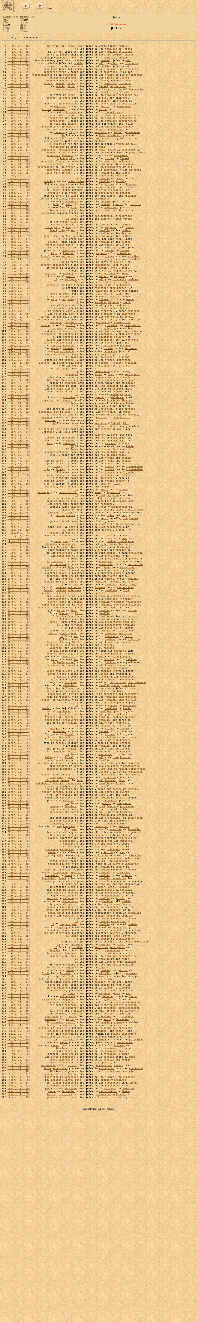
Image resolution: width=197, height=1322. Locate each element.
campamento (49, 1191)
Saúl (66, 348)
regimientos (113, 192)
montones (126, 1001)
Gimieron (72, 1202)
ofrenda (122, 113)
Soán (111, 441)
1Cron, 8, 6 (18, 725)
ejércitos (112, 372)
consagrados (103, 818)
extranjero (129, 1233)
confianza (51, 1212)
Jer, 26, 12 (18, 462)
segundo (65, 1101)
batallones (106, 224)
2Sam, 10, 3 (18, 355)
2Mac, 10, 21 (18, 1219)
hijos (56, 47)
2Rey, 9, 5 (18, 407)
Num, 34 (18, 203)
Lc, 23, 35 (18, 1271)
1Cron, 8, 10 (18, 728)
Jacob (103, 600)
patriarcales (128, 106)
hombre (111, 642)
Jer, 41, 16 (18, 555)
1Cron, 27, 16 (18, 863)
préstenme (125, 1226)
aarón (25, 31)
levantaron (135, 973)
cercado (59, 403)
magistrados (119, 600)
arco (61, 593)
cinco (80, 704)
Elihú (64, 763)
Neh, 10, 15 (18, 1115)
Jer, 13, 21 (18, 452)
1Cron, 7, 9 (18, 711)
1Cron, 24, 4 (18, 815)
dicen (119, 1229)
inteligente (125, 642)
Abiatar (63, 828)
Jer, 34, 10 (18, 476)
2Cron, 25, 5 (18, 967)
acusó (118, 1219)
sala (70, 490)
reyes (65, 434)
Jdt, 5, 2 (18, 1164)
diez (81, 279)
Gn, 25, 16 (18, 47)
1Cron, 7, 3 (18, 704)
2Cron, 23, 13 (18, 953)
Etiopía (65, 1160)
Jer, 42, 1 (18, 559)
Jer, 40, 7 (18, 542)
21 (67, 255)
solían (124, 331)
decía (118, 991)
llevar (133, 1291)
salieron (124, 186)
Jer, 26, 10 (18, 455)
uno (125, 110)
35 (64, 1184)
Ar (58, 144)
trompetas (110, 414)
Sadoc (46, 832)
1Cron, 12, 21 (18, 763)
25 (72, 528)
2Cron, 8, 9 (18, 911)
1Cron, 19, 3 (18, 794)
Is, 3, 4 (18, 431)
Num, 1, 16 (18, 82)
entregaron (102, 1022)
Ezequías (69, 984)
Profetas (71, 1298)
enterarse (57, 455)
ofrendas (67, 99)
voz (24, 27)
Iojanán (128, 559)
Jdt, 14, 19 (18, 1198)
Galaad (52, 282)
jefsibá (5, 27)
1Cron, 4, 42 (18, 690)
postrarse (127, 960)
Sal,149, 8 (18, 631)
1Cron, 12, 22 (18, 766)
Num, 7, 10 (18, 113)
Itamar (70, 818)
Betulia (44, 1167)
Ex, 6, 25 (18, 54)
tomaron (46, 310)
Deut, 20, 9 (18, 224)
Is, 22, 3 (18, 438)
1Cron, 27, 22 (18, 866)
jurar (71, 1081)
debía (64, 773)
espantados (103, 445)
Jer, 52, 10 (18, 573)
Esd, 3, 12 (18, 1039)
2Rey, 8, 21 (18, 403)
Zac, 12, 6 (18, 624)
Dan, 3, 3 (18, 669)
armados (130, 776)
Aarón (62, 78)
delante (44, 507)
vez (116, 1195)
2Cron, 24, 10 (18, 956)
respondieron (66, 286)
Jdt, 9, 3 (18, 1188)
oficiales (50, 645)
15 (60, 759)
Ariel (112, 1056)
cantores (77, 749)
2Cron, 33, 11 (18, 1015)
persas (129, 645)
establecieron (125, 1119)
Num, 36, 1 (18, 206)
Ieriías (68, 853)
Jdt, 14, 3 (18, 1191)
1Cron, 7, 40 (18, 718)
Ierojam (55, 866)
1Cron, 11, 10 (18, 756)
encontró (69, 407)
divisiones (112, 877)
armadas (115, 348)
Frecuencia (24, 16)
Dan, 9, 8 (18, 680)
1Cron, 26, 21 (18, 842)
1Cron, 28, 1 (18, 870)
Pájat (127, 1115)
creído (130, 1278)
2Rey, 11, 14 (18, 414)
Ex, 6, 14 (18, 51)
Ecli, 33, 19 (18, 1226)
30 (76, 331)
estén (98, 441)
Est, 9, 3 (18, 662)
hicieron (125, 92)
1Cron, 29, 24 (18, 897)
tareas (60, 884)
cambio (129, 745)
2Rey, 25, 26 (18, 424)
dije (54, 351)
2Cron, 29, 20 (18, 980)
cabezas (74, 230)
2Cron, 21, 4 (18, 935)
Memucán (62, 649)
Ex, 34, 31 (18, 78)
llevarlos (53, 1295)
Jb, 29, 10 (18, 638)
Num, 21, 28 (18, 144)
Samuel (48, 700)
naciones (111, 1250)
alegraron (124, 956)
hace (126, 635)
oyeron (99, 469)
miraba (72, 1271)
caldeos (110, 524)
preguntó (128, 172)
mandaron (129, 1298)
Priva (47, 635)
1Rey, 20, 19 (18, 400)
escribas (133, 300)
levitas (127, 272)
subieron (113, 455)
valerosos (74, 700)
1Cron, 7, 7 (18, 707)
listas (130, 735)
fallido (71, 593)
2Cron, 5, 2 (18, 908)
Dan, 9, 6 (18, 676)
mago (53, 538)
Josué (49, 199)
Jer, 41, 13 (18, 552)
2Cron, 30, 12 (18, 994)
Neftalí (68, 776)
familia (104, 189)
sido (116, 586)
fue (55, 116)
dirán (110, 621)
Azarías (77, 1208)
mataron (61, 244)
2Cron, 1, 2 (18, 901)
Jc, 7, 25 (18, 310)
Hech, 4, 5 (18, 1284)
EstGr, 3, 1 (18, 1160)
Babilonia (118, 517)
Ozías (61, 1177)
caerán (99, 593)
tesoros (53, 1029)
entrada (68, 953)
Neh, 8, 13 (18, 1101)
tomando (67, 472)
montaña (48, 690)
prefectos (136, 662)
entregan (43, 583)
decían (118, 1271)
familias (111, 51)
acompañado (57, 168)
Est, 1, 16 (18, 652)
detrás (111, 1091)
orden (58, 994)
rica (125, 417)
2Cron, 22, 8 (18, 946)
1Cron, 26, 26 (18, 846)
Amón (102, 1164)
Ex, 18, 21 (18, 65)
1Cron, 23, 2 (18, 804)
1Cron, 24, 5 (18, 818)
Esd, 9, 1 (18, 1074)
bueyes (51, 110)
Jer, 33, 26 (18, 472)
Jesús (125, 1302)
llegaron (69, 766)
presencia (55, 825)
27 (67, 531)
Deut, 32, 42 (18, 230)
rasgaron (131, 1198)
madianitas (102, 310)
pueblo (105, 65)
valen (62, 362)
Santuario (136, 99)
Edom (102, 58)
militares (101, 1008)
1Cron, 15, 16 (18, 787)
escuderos (102, 379)
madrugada (56, 980)
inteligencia (66, 635)
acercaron (50, 78)
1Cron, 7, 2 (18, 700)
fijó (54, 1222)
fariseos (114, 1278)
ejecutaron (58, 963)
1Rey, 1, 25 (18, 369)
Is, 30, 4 (18, 441)
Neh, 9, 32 (18, 1105)
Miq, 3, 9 (18, 604)
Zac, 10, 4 (18, 618)
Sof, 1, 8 (18, 611)
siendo (73, 690)
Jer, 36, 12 (18, 493)
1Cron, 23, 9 (18, 808)
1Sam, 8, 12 (18, 327)
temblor (118, 58)
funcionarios (74, 379)
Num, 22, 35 (18, 165)
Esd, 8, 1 (18, 1053)
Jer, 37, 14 (18, 510)
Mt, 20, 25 (18, 1253)
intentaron (103, 1305)
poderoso (52, 683)
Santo (68, 1288)
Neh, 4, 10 (18, 1091)
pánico (64, 58)
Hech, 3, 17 (18, 1281)
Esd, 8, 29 (18, 1067)
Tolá (126, 700)
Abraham (127, 472)
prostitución (67, 583)
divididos (70, 815)
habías (130, 452)
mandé (130, 351)
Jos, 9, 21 (18, 255)
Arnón (127, 144)
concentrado (137, 915)
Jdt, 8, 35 (18, 1184)
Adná (122, 929)
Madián (103, 313)
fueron (123, 61)
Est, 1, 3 (18, 645)
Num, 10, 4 (18, 120)
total (103, 704)
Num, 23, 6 (18, 168)
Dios (74, 227)
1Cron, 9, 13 (18, 742)
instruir (54, 224)
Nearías (115, 690)
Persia (103, 649)
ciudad (51, 400)
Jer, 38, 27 (18, 531)
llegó (64, 1257)
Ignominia (113, 583)
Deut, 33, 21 (18, 237)
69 (70, 1094)
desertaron (102, 438)
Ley (47, 1298)
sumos (54, 1260)
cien (114, 68)
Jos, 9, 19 (18, 251)
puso (74, 72)
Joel (57, 704)
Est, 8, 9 (18, 659)
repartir (122, 203)
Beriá (59, 732)
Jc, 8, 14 (18, 320)
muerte (54, 960)
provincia (136, 656)
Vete (117, 1184)
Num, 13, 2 (18, 123)
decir (104, 120)
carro (67, 110)
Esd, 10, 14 (18, 1088)
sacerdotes (112, 448)
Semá (70, 732)
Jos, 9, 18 (18, 244)
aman (98, 583)
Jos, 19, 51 (18, 269)
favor (79, 1181)
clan (120, 206)
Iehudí (115, 500)
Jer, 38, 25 (18, 528)
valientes (74, 697)
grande (69, 424)
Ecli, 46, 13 (18, 1236)
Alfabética (7, 16)
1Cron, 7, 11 (18, 714)
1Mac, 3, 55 (18, 1205)
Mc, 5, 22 (18, 1257)
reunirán (60, 120)
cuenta (70, 611)
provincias (64, 656)
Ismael (70, 47)
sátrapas (133, 1164)
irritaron (121, 341)
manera (48, 92)
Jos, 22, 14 (18, 279)
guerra (54, 618)
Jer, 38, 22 (18, 524)
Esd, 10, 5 (18, 1081)
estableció (43, 932)
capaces (53, 72)
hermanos (77, 742)
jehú (4, 31)
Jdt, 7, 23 (18, 1177)
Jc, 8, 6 (18, 317)
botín (58, 977)
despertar (68, 1191)
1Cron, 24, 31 (18, 832)
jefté (5, 29)
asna (46, 161)
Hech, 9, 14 (18, 1291)
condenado (136, 1274)
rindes (70, 517)
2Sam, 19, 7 (18, 362)
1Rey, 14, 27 (18, 383)
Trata (71, 628)
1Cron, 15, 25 (18, 790)
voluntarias (133, 1022)
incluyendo (70, 856)
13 (52, 732)
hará (69, 334)
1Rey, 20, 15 (18, 393)
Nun (68, 199)
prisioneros (61, 310)
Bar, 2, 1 (18, 1246)
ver (128, 531)
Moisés (51, 89)
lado (54, 490)
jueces (109, 300)
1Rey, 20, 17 (18, 396)
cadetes (68, 393)
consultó (69, 1005)
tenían (48, 403)
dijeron (134, 196)
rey (71, 369)
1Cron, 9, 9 (18, 738)
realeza (67, 1236)
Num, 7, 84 (18, 116)
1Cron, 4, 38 (18, 687)
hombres (71, 127)
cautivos (60, 230)
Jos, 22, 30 (18, 289)
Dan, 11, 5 (18, 683)
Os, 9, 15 (18, 597)
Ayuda (50, 8)
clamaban (124, 1177)
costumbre (66, 414)
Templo (57, 1060)
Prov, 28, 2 (18, 642)
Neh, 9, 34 (18, 1108)
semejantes (114, 624)
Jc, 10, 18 (18, 324)
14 (76, 51)
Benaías (77, 576)
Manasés (50, 286)
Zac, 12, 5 (18, 621)
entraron (63, 535)
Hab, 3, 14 (18, 607)
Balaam (57, 165)
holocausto (48, 172)
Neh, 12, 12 (18, 1136)
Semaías (124, 1056)
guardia (109, 1260)
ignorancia (49, 1281)
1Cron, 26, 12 (18, 839)
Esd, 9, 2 (18, 1077)
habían (129, 244)
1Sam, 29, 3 (18, 338)
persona (62, 61)
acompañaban (134, 552)
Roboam (67, 915)
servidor (48, 472)
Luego (64, 182)
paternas (58, 123)
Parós (116, 1115)
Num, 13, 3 (18, 127)
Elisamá (101, 493)
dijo (72, 151)
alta (60, 1018)
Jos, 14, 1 (18, 262)
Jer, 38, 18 (18, 521)
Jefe (70, 673)
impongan (71, 452)
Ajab (120, 389)
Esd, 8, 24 (18, 1063)
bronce (45, 383)
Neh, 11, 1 (18, 1119)
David (128, 756)
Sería (52, 1088)
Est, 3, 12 (18, 656)
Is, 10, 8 (18, 434)
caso (60, 386)
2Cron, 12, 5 (18, 915)
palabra (62, 427)
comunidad (110, 61)
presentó (52, 915)
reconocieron (108, 1302)
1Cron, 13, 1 (18, 780)
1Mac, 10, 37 (18, 1212)
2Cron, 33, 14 (18, 1018)
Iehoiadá (71, 960)
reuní (65, 1049)
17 (54, 396)
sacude (129, 58)
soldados (111, 362)
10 (76, 113)
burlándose (103, 1271)
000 (82, 776)
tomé (61, 213)
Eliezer (100, 1056)
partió (58, 161)
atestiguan (63, 1112)
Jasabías (131, 1146)
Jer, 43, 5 (18, 569)
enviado (119, 165)
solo (123, 307)
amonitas (101, 355)
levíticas (125, 54)
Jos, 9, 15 (18, 241)
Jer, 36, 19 (18, 503)
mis (82, 434)
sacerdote (53, 179)
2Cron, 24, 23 (18, 963)
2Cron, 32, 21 (18, 1011)
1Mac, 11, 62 (18, 1215)
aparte (58, 1063)
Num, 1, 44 (18, 89)
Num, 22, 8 (18, 148)
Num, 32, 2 (18, 196)
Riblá (116, 573)
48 (51, 1278)
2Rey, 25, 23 (18, 421)
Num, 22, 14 (18, 154)
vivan (127, 255)
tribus (123, 47)
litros (45, 61)
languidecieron (129, 1202)
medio (104, 580)
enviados (101, 151)
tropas (70, 192)
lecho (133, 1188)
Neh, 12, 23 (18, 1143)
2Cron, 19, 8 (18, 932)
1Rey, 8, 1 (18, 376)
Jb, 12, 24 (18, 635)
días (50, 1084)
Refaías (128, 690)
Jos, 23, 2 (18, 300)
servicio (135, 818)
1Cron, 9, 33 (18, 749)
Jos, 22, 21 (18, 286)
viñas (50, 334)
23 (67, 421)
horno (56, 590)
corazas (68, 1091)
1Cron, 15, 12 (18, 783)
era (56, 414)
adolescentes (107, 431)
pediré (60, 611)
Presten (118, 427)
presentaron (103, 113)
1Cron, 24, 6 (18, 825)
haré (72, 624)
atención (131, 427)
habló (49, 901)
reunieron (71, 234)
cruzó (50, 939)
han (112, 345)
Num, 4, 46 (18, 96)
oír (52, 1198)
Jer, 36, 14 (18, 500)
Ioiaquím (71, 1136)
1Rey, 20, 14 (18, 389)
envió (71, 158)
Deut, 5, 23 (18, 220)
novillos (131, 998)
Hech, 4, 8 (18, 1288)
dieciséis (128, 815)
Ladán (127, 808)
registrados (118, 811)
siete (80, 649)
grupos (112, 839)
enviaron (101, 500)
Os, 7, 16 (18, 593)
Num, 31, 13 (18, 186)
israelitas (112, 127)
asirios (100, 1170)
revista (47, 393)
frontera (66, 939)
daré (75, 431)
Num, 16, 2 (18, 130)
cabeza (69, 607)
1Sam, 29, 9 (18, 345)
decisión (67, 1084)
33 (24, 29)
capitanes (124, 120)
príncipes (134, 376)
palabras (117, 469)
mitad (69, 1153)
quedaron (117, 148)
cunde (50, 58)
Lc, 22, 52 (18, 1264)
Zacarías (60, 1208)
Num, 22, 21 (18, 161)
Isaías (69, 704)
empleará (71, 327)
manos (54, 313)
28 (60, 735)
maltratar (119, 1305)
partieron (113, 154)
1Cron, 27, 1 (18, 856)
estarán (125, 884)
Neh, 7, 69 (18, 1094)
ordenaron (101, 984)
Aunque (73, 441)
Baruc (113, 503)
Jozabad (77, 1129)
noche (25, 23)
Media (121, 649)
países (115, 1233)
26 (66, 745)
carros (109, 403)
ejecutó (118, 237)
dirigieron (133, 1195)
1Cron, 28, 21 (18, 884)
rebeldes (107, 597)
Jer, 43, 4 (18, 566)
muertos (44, 230)
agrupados (56, 967)
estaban (125, 407)
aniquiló (69, 1240)
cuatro (79, 745)
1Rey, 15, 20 (18, 386)
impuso (57, 365)
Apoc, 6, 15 (18, 1309)
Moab (69, 144)
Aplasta (53, 1229)
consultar (68, 780)
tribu (103, 123)
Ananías (50, 497)
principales (76, 210)
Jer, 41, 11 (18, 548)
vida (74, 241)
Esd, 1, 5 (18, 1032)
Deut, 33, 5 (18, 234)
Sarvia (45, 372)
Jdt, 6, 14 (18, 1167)
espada (121, 593)
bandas (103, 348)
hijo (57, 199)
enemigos (101, 230)
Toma (63, 175)
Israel (127, 51)
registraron (118, 96)
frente (55, 217)
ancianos (117, 220)
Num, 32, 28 (18, 199)
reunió (70, 980)
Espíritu (57, 1288)
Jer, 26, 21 (18, 469)
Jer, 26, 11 (18, 459)
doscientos (133, 393)
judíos (25, 18)
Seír (63, 690)
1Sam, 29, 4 (18, 341)
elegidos (128, 1212)
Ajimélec (63, 832)
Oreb (116, 310)
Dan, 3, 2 (18, 666)
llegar (55, 407)
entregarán (109, 486)
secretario (121, 493)
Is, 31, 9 (18, 445)
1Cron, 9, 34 (18, 752)
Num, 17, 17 (18, 134)
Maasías (133, 490)
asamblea (120, 977)
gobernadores (66, 659)
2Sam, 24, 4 (18, 365)
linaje (111, 472)
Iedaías (55, 1132)
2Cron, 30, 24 (18, 998)
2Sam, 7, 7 (18, 351)
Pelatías (51, 576)
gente (116, 417)
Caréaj (60, 545)
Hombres (52, 776)
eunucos (130, 483)
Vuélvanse (133, 151)
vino (69, 237)
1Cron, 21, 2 (18, 797)
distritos (106, 389)
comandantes (46, 192)
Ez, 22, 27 (18, 580)
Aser (80, 718)
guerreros (121, 718)
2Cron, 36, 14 (18, 1025)
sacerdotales (128, 828)
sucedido (57, 1219)
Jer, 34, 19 (18, 479)
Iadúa (73, 1139)
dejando (101, 296)
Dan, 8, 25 (18, 673)
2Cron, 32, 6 (18, 1008)
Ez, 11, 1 (18, 576)
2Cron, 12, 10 (18, 922)
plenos (57, 1291)
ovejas (52, 998)
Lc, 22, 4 (18, 1260)
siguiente (51, 929)
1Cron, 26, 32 (18, 853)
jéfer (5, 21)
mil (128, 65)
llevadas (69, 524)
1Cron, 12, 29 (18, 770)
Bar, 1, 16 (18, 1243)
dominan (124, 1253)
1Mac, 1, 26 (18, 1202)
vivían (132, 725)
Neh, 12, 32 (18, 1153)
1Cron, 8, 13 (18, 732)
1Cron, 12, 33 (18, 773)
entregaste (67, 1188)
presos (66, 1295)
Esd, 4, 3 (18, 1046)
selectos (135, 718)
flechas (53, 607)
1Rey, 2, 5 (18, 372)
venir (52, 1015)
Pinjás (57, 54)
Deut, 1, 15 (18, 213)
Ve (123, 503)
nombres (68, 320)
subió (121, 980)
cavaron (73, 141)
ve (48, 1233)
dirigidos (65, 1305)
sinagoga (109, 1257)
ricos (121, 1309)
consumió (47, 144)
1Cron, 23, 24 (18, 811)
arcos (49, 1091)
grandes (44, 1226)
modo (132, 1260)
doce (81, 47)
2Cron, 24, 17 (18, 960)
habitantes (129, 732)
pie (119, 507)
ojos (46, 573)
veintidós (77, 770)
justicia (135, 237)
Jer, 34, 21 (18, 486)
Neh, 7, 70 (18, 1098)
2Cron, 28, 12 (18, 973)
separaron (121, 835)
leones (133, 614)
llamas (55, 220)
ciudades (66, 949)
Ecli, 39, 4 (18, 1233)
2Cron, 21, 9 (18, 939)
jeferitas (6, 23)
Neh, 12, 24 (18, 1146)
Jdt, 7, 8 (18, 1174)
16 (76, 465)
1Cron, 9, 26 (18, 745)
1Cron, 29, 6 (18, 887)
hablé (130, 528)
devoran (70, 590)
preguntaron (118, 338)
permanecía (48, 1271)
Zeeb (126, 310)
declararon (102, 251)
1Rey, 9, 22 (18, 379)
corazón (130, 621)
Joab (69, 365)
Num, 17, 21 (18, 137)
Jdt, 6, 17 (18, 1170)
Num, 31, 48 (18, 192)
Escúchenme (58, 1181)
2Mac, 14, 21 (18, 1222)
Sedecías (45, 486)
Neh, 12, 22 (18, 1139)
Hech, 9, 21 (18, 1295)
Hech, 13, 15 (18, 1298)
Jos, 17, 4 (18, 265)
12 (55, 327)
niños (125, 431)
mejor (61, 1088)
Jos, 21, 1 (18, 272)
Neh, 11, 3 (18, 1122)
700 (82, 853)
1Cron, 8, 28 (18, 735)
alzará (46, 673)
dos (82, 110)
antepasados (134, 82)
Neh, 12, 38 (18, 1157)
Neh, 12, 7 (18, 1132)
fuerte (112, 683)
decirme (107, 1074)
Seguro (124, 362)
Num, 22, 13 (18, 151)
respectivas (125, 697)
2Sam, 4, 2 (18, 348)
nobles (129, 141)
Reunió (61, 804)
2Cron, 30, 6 (18, 991)
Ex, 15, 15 (18, 58)
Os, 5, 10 (18, 586)
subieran (118, 1150)
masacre (107, 1188)
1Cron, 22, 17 (18, 801)
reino (73, 1212)
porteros (111, 745)
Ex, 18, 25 (18, 72)
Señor (59, 227)
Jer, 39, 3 (18, 535)
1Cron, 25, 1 (18, 835)
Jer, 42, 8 (18, 562)
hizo (66, 372)
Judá (69, 448)
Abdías (46, 704)
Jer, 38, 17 (18, 517)
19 (76, 251)
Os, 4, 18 (18, 583)
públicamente (138, 175)
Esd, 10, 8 (18, 1084)
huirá (50, 445)
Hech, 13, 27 (18, 1302)
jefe (4, 18)
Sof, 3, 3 (18, 614)
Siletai (77, 763)
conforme (102, 994)
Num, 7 (18, 99)
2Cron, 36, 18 (18, 1029)
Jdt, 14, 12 (18, 1195)
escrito (50, 320)
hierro (70, 631)
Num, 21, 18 (18, 141)
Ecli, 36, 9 (18, 1229)
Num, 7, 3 (18, 110)
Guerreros (112, 756)
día (59, 624)
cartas (57, 991)
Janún (127, 355)
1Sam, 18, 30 (18, 331)
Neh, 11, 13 (18, 1126)
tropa (73, 224)
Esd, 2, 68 (18, 1036)
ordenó (70, 787)
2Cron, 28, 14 (18, 977)
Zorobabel (51, 1043)
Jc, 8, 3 (18, 313)
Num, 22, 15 (18, 158)
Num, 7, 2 (18, 103)
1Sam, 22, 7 (18, 334)
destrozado (127, 673)
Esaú (65, 1174)
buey (105, 110)
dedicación (114, 99)
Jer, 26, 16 (18, 465)
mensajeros (132, 441)
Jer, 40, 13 (18, 545)
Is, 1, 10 (18, 427)
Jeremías (62, 462)
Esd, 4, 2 (18, 1043)
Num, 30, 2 (18, 182)
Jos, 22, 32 (18, 296)
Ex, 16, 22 (18, 61)
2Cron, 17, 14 (18, 929)
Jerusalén (57, 417)
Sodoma (103, 427)
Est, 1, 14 (18, 649)
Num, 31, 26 (18, 189)
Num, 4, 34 (18, 92)
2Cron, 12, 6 (18, 918)
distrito (105, 1160)
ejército (107, 365)
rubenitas (124, 296)
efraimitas (112, 973)
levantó (59, 151)
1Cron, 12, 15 (18, 759)
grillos (55, 631)
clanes (109, 85)
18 (51, 141)
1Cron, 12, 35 (18, 776)
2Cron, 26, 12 (18, 970)
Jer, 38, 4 (18, 514)
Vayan (118, 797)
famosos (100, 697)
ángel (53, 345)
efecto (105, 531)
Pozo (57, 141)
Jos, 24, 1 (18, 303)
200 (82, 773)
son (75, 54)
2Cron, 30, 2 (18, 987)
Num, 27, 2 (18, 179)
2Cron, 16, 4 (18, 925)
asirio (118, 1198)
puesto (109, 1060)
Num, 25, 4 (18, 175)
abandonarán (122, 445)
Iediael (77, 714)
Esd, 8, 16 (18, 1056)
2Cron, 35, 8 (18, 1022)
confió (70, 383)
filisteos (112, 331)
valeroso (56, 770)
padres (117, 676)
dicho (74, 258)
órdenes (68, 389)
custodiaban (133, 383)
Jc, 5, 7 (18, 307)
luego (107, 673)
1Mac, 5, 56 (18, 1208)
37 (102, 776)
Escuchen (45, 427)
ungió (80, 1236)
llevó (67, 510)
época (54, 1136)
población (110, 1181)
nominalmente (137, 811)
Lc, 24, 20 (18, 1274)
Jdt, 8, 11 (18, 1181)
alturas (110, 144)
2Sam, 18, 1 (18, 358)
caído (113, 590)
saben (68, 1253)
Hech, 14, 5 (18, 1305)
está (48, 1036)
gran (132, 853)
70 (76, 1098)
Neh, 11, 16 (18, 1129)
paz (128, 1184)
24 (61, 694)
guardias (111, 383)
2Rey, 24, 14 (18, 417)
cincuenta (131, 68)
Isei (132, 694)
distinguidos (129, 158)
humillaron (135, 918)
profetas (57, 459)
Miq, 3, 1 (18, 600)
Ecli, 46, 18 (18, 1240)
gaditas (110, 759)
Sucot (103, 317)
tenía (74, 348)
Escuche (77, 600)
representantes (42, 82)
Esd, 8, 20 (18, 1060)
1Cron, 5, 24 (18, 694)
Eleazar (67, 179)
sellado (48, 1112)
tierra (108, 635)
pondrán (125, 224)
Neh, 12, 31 (18, 1150)
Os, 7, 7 (18, 590)
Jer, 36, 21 (18, 507)
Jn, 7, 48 (18, 1278)
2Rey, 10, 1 (18, 410)
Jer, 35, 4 (18, 490)
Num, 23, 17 (18, 172)
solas (121, 1222)
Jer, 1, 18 (18, 448)
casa (132, 455)
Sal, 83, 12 (18, 628)
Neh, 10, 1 (18, 1112)
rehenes (50, 1215)
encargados (102, 203)
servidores (69, 645)
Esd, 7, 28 (18, 1049)
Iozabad (52, 763)
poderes (68, 1291)
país (57, 642)
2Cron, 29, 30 (18, 984)
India (46, 1160)
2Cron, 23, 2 (18, 949)
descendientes (60, 718)
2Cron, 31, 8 (18, 1001)
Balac (118, 151)
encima (100, 490)
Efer (123, 694)
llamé (71, 1056)
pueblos (121, 652)
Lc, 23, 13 (18, 1267)
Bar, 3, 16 (18, 1250)
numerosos (109, 158)
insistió (131, 389)
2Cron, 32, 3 (18, 1005)
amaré (58, 597)
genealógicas (57, 711)
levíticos (101, 1129)
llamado (124, 1257)
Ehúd (74, 725)
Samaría (68, 410)
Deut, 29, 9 (18, 227)
